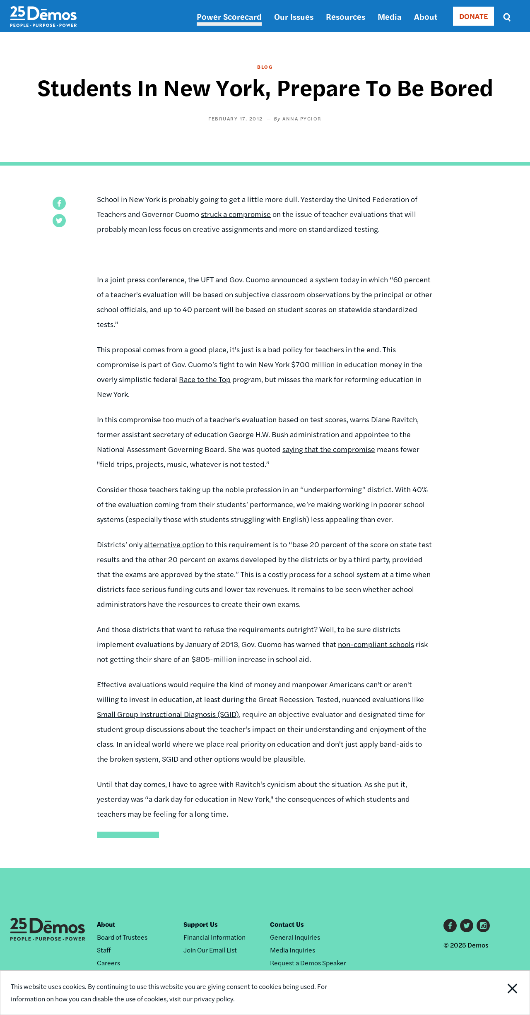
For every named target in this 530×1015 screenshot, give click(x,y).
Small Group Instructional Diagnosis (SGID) (168, 714)
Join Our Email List (210, 950)
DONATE (473, 16)
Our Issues (293, 16)
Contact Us (287, 924)
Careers (108, 962)
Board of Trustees (122, 937)
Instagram (483, 925)
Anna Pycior (302, 118)
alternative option (174, 544)
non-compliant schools (376, 644)
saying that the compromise (328, 449)
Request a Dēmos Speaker (308, 962)
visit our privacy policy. (202, 998)
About (425, 16)
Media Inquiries (292, 950)
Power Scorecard (229, 16)
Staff (104, 950)
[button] (59, 203)
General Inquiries (295, 937)
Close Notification (503, 993)
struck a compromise (236, 214)
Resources (345, 16)
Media (390, 16)
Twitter (466, 925)
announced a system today (315, 279)
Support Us (200, 924)
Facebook (450, 925)
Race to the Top (205, 379)
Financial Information (214, 937)
